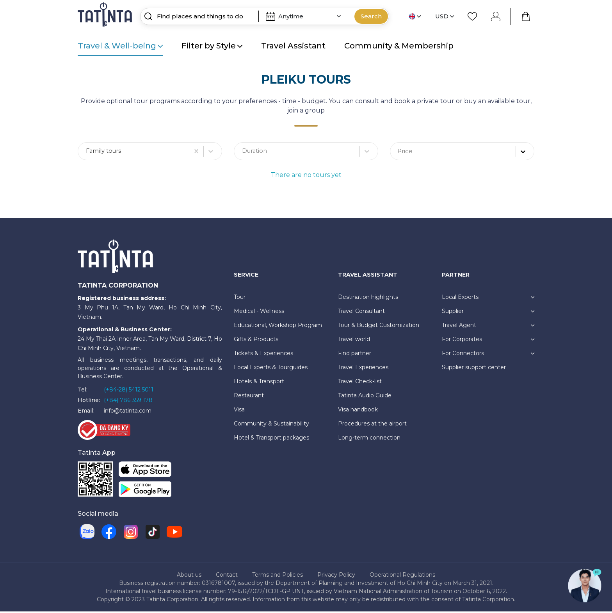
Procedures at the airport (372, 425)
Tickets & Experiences (263, 354)
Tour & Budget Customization (378, 326)
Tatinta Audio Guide (364, 396)
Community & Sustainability (271, 425)
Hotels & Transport (259, 382)
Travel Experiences (363, 368)
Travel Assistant (293, 45)
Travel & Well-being (120, 45)
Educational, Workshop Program (278, 326)
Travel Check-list (360, 382)
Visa (239, 411)
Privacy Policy (336, 576)
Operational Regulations (402, 576)
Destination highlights (368, 298)
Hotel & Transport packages (271, 439)
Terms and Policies (277, 576)
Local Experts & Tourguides (271, 368)
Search (371, 16)
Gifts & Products (256, 340)
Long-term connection (369, 439)
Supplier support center (474, 368)
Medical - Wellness (259, 312)
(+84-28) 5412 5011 (128, 391)
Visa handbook (358, 411)
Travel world (354, 340)
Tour (240, 298)
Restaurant (249, 396)
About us (189, 576)
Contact (227, 576)
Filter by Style (211, 45)
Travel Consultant (361, 312)
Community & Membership (399, 45)
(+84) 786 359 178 (128, 401)
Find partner (354, 354)
